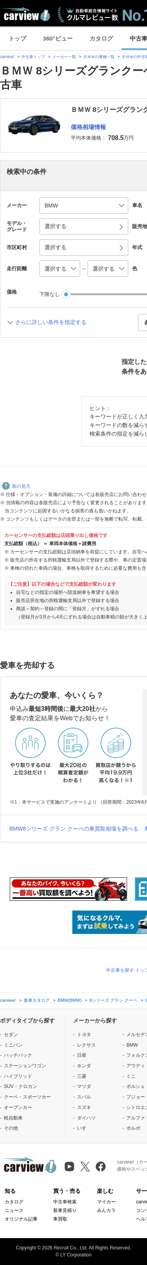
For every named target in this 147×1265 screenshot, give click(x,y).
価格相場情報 (88, 127)
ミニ (131, 1076)
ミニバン (13, 1045)
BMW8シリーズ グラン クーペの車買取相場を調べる (73, 829)
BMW (132, 1045)
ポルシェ (135, 1086)
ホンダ (84, 1065)
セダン (11, 1034)
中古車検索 (65, 1202)
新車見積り (65, 1210)
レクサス (86, 1045)
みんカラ (106, 1210)
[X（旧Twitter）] (85, 1166)
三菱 (81, 1076)
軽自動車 (13, 1118)
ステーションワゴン (25, 1065)
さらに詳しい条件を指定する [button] (50, 322)
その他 (11, 1128)
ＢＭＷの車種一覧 (99, 57)
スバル (84, 1097)
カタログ (101, 38)
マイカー (106, 1202)
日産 (81, 1055)
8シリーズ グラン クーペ (113, 1000)
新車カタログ (37, 1000)
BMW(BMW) (69, 1000)
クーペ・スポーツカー (27, 1097)
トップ (17, 38)
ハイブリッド (18, 1076)
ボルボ (133, 1128)
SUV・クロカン (20, 1086)
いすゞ (84, 1128)
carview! (7, 57)
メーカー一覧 (64, 57)
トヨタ (84, 1034)
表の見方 (16, 486)
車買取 (60, 1219)
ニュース (14, 1210)
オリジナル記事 (21, 1219)
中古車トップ (33, 57)
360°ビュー (58, 38)
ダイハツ (86, 1118)
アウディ (135, 1065)
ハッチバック (18, 1055)
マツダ (84, 1086)
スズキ (84, 1107)
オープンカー (18, 1107)
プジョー (135, 1097)
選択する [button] (55, 226)
